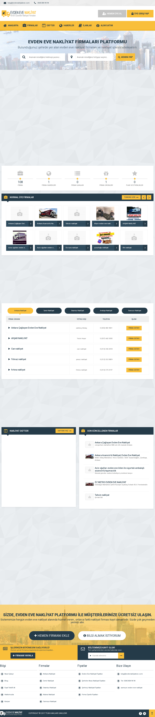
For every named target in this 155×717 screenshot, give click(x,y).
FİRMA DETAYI (134, 328)
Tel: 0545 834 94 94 (128, 681)
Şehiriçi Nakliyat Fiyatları (91, 688)
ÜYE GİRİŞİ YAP (140, 13)
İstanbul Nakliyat (49, 688)
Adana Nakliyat (49, 695)
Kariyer (7, 701)
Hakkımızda (9, 695)
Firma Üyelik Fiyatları (90, 695)
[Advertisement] (77, 95)
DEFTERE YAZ (64, 431)
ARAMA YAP (125, 57)
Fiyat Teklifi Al (10, 688)
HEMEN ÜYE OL (112, 13)
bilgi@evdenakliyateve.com (132, 674)
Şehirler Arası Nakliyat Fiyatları (93, 681)
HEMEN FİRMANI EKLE (51, 635)
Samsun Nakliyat (49, 701)
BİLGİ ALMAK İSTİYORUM (102, 635)
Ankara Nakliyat (49, 674)
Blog (6, 681)
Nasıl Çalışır (9, 674)
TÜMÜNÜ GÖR (131, 197)
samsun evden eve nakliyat (131, 688)
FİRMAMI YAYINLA (23, 656)
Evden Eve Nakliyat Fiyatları (92, 674)
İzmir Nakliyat (48, 681)
